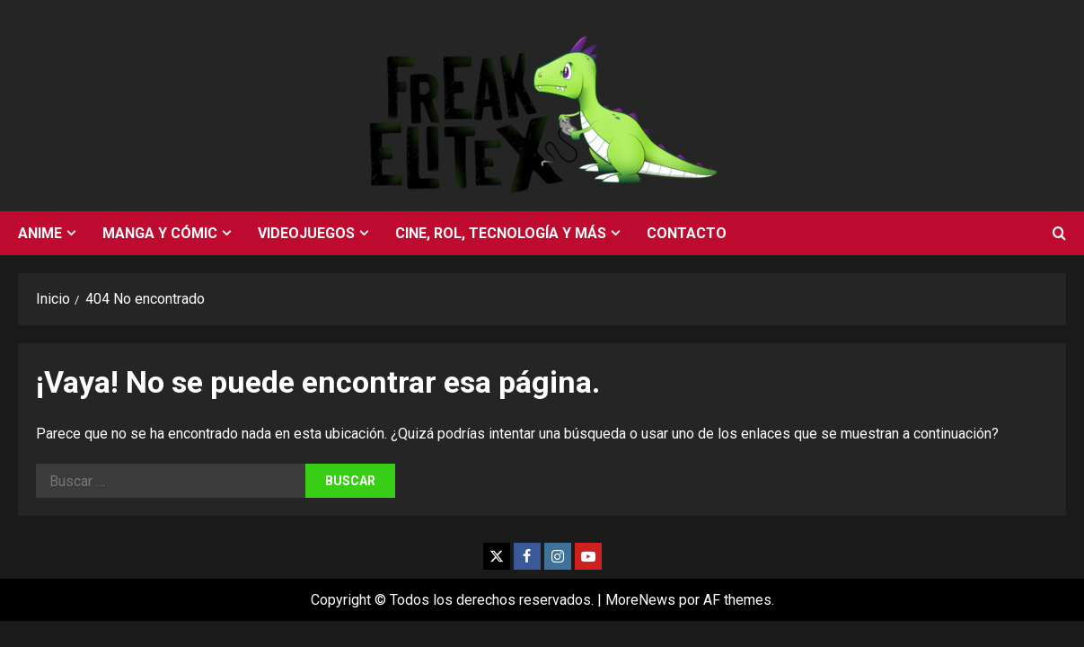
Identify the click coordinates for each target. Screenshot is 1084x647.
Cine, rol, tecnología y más (500, 233)
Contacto (687, 233)
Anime (40, 233)
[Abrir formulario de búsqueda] (1059, 234)
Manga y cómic (159, 233)
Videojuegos (306, 233)
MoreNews (640, 599)
